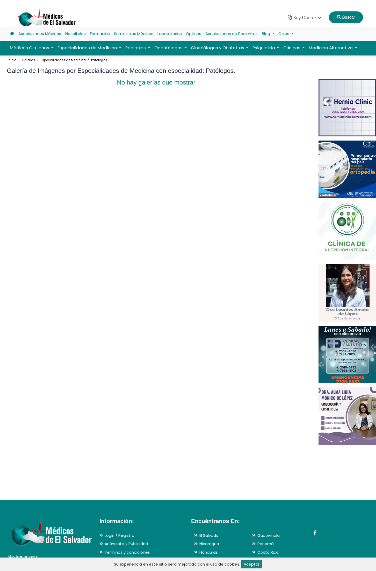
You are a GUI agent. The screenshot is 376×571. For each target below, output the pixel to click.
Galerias (28, 60)
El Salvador (209, 535)
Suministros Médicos (133, 33)
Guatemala (268, 535)
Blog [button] (266, 33)
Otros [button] (284, 33)
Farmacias (100, 33)
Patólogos (99, 60)
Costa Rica (268, 552)
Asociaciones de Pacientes (231, 33)
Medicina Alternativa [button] (331, 48)
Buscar (346, 17)
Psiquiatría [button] (264, 48)
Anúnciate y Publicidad (126, 543)
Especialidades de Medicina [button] (87, 48)
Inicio (12, 60)
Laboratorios (169, 33)
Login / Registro (119, 535)
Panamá (265, 543)
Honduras (208, 552)
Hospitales (75, 33)
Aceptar (251, 564)
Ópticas (193, 33)
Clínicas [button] (292, 48)
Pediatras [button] (136, 48)
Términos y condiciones (127, 552)
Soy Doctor (304, 17)
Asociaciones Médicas (39, 33)
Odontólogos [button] (169, 48)
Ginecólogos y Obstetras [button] (218, 48)
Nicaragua (209, 543)
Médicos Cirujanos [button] (30, 48)
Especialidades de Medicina (63, 60)
